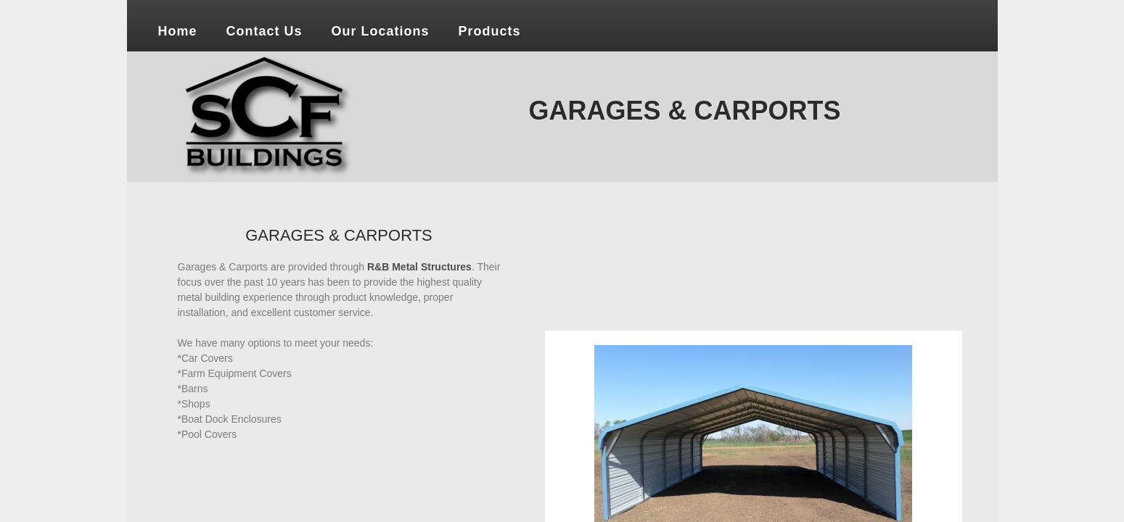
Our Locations (381, 31)
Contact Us (264, 31)
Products (490, 31)
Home (177, 31)
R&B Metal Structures (419, 267)
